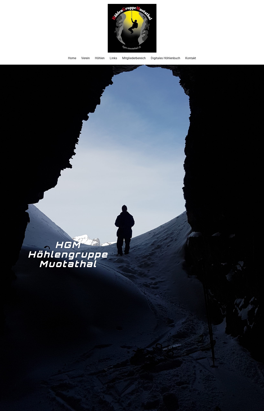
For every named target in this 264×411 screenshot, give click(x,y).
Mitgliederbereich (134, 58)
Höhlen (100, 58)
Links (113, 58)
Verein (85, 58)
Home (72, 58)
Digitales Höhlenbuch (165, 58)
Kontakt (190, 58)
